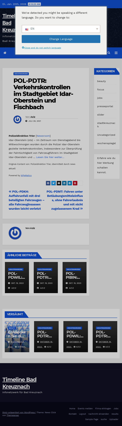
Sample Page (91, 419)
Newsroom (43, 135)
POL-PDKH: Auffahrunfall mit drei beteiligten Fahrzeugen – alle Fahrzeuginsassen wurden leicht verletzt (27, 200)
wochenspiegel (106, 143)
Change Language (60, 39)
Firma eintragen (103, 408)
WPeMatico (26, 175)
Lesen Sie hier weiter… (50, 157)
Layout (82, 414)
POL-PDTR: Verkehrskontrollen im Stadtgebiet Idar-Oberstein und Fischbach (43, 94)
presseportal (105, 106)
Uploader (113, 419)
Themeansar (13, 415)
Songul (20, 347)
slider (100, 114)
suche (104, 419)
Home (72, 408)
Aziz (32, 117)
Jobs (116, 408)
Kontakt (73, 414)
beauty (101, 81)
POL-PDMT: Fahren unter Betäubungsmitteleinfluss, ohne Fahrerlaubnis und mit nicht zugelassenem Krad (65, 200)
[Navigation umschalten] (116, 53)
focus (100, 89)
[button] (109, 52)
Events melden (85, 408)
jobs (100, 97)
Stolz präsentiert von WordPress (18, 412)
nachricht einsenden (98, 414)
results (115, 414)
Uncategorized (21, 74)
